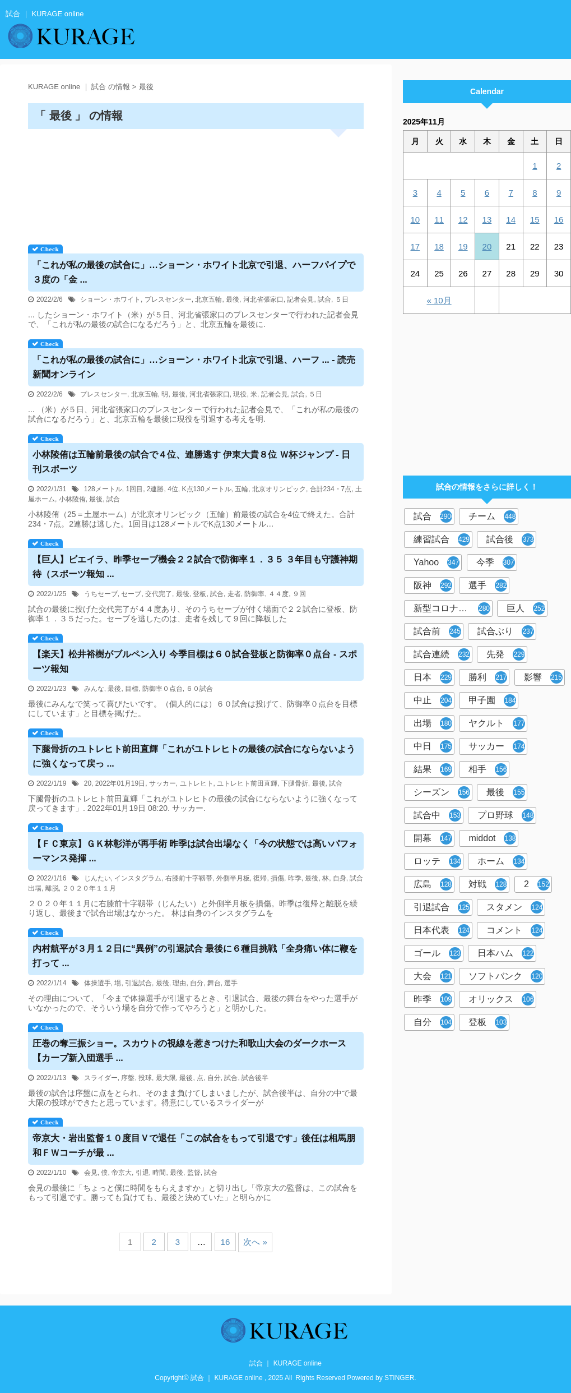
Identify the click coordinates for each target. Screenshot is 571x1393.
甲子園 (492, 700)
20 (87, 783)
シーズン (442, 792)
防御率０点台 (162, 689)
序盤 (127, 1078)
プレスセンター (168, 299)
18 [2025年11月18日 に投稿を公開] (439, 246)
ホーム (501, 861)
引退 (142, 1173)
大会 (433, 976)
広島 (433, 884)
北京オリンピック (279, 489)
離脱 (52, 888)
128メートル (103, 489)
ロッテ (437, 861)
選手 (231, 983)
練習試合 (442, 539)
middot (492, 838)
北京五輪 (208, 299)
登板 (199, 594)
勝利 (487, 677)
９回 (299, 594)
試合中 (437, 815)
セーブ (131, 594)
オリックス (501, 999)
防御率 (254, 594)
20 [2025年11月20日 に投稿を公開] (487, 246)
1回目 (134, 489)
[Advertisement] (196, 183)
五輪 (241, 489)
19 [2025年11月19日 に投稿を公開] (463, 246)
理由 (179, 983)
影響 (543, 677)
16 (225, 1242)
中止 (433, 700)
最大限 (166, 1078)
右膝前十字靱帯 (188, 878)
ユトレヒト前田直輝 (247, 783)
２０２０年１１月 (89, 888)
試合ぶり (505, 631)
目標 (131, 689)
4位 (173, 489)
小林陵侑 (72, 499)
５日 (342, 299)
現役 (240, 394)
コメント (514, 930)
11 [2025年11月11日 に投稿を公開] (439, 219)
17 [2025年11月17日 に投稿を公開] (415, 246)
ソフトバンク (505, 976)
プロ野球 (505, 815)
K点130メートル (206, 489)
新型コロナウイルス (453, 608)
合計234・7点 (331, 489)
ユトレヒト (196, 783)
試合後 (510, 539)
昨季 (294, 878)
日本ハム (505, 953)
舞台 (214, 983)
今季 (495, 562)
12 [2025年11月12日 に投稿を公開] (463, 219)
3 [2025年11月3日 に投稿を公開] (415, 192)
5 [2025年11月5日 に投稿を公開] (463, 192)
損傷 (277, 878)
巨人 (526, 608)
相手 (487, 769)
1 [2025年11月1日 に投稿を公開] (534, 165)
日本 (433, 677)
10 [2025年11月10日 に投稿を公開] (415, 219)
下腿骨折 (294, 783)
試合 (324, 299)
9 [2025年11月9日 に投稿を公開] (558, 192)
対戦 (487, 884)
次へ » (255, 1242)
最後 (232, 299)
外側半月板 (233, 878)
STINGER (399, 1378)
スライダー (101, 1078)
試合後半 (255, 1078)
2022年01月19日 (120, 783)
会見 (91, 1173)
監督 (194, 1173)
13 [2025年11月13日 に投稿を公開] (487, 219)
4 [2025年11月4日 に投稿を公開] (439, 192)
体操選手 (97, 983)
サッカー (162, 783)
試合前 (437, 631)
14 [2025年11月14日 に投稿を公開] (511, 219)
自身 (339, 878)
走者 (234, 594)
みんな (94, 689)
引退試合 (138, 983)
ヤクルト (496, 723)
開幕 (433, 838)
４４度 (278, 594)
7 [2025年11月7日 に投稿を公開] (510, 192)
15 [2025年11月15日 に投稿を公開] (535, 219)
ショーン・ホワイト (110, 299)
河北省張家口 (263, 299)
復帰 (260, 878)
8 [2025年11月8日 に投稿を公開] (534, 192)
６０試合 (199, 689)
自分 (196, 983)
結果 (433, 769)
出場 (433, 723)
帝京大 (122, 1173)
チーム (492, 516)
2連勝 (155, 489)
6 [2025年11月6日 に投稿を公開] (487, 192)
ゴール (437, 953)
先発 (505, 654)
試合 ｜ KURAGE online (285, 1363)
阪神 (433, 585)
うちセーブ (101, 594)
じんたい (97, 878)
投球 (145, 1078)
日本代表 (442, 930)
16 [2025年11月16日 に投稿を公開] (559, 219)
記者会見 (300, 299)
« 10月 (438, 300)
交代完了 (158, 594)
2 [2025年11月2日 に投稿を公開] (558, 165)
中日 (433, 746)
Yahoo (436, 562)
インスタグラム (137, 878)
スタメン (514, 907)
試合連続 (442, 654)
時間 (159, 1173)
